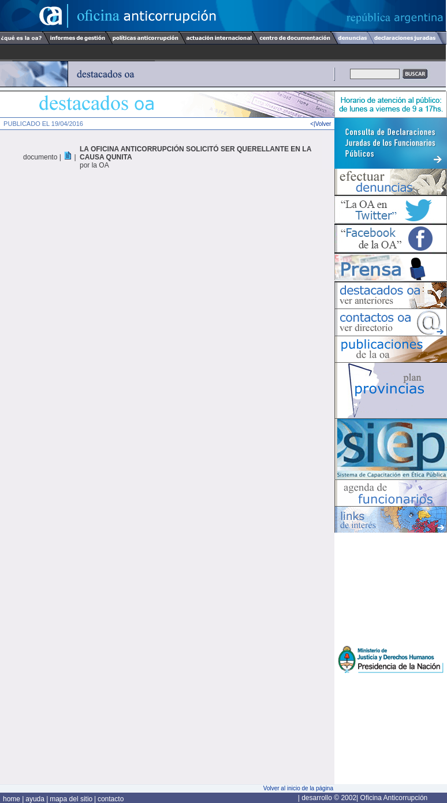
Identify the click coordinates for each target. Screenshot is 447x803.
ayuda (35, 799)
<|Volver (322, 124)
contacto (111, 799)
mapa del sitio (71, 799)
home (12, 799)
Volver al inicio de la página (298, 788)
